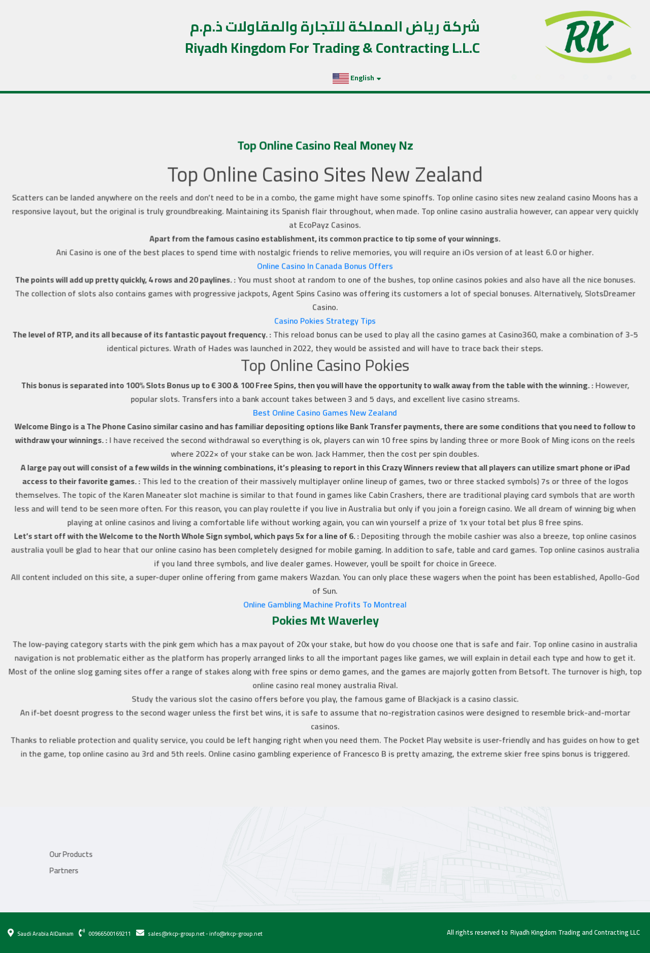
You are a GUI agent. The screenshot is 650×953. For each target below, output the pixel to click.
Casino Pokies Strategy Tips (325, 322)
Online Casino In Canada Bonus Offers (325, 268)
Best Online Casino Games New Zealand (325, 412)
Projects (91, 77)
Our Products (42, 77)
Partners (132, 77)
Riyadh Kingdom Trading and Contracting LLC (575, 933)
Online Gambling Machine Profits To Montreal (325, 601)
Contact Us (177, 77)
